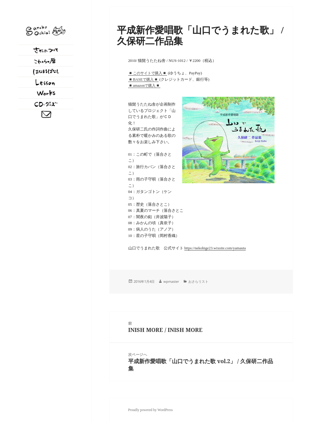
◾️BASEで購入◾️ (143, 79)
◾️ (130, 85)
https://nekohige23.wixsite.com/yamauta (215, 248)
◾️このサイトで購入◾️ (147, 73)
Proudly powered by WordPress (150, 410)
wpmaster (171, 281)
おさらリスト (198, 281)
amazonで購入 (144, 85)
